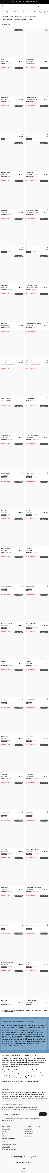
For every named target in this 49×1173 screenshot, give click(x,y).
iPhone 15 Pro (5, 1096)
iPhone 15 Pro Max (24, 1096)
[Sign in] (39, 6)
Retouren (4, 1136)
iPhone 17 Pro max (21, 1092)
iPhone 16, (7, 1094)
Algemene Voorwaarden (9, 1144)
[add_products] (22, 59)
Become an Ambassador (9, 1149)
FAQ (3, 1133)
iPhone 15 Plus (14, 1096)
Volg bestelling (6, 1129)
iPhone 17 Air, (31, 1092)
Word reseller (28, 1136)
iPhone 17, (4, 1092)
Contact (4, 1131)
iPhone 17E (38, 1092)
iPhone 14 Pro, (40, 1096)
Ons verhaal (28, 1129)
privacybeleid (8, 1120)
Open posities (29, 1133)
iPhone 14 (33, 1096)
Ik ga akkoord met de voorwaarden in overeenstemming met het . (22, 1119)
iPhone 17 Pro (11, 1092)
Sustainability (29, 1131)
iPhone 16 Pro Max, (33, 1094)
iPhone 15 (41, 1094)
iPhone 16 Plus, (23, 1094)
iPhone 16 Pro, (15, 1094)
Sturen (42, 1114)
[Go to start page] (4, 6)
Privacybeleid (6, 1147)
